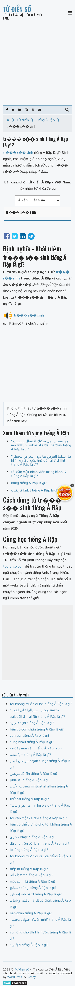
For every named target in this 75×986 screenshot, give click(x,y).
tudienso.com (13, 567)
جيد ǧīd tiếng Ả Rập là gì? (29, 945)
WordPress (14, 977)
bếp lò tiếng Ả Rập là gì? (29, 869)
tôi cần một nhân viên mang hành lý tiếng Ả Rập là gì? (38, 474)
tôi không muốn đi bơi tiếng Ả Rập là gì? (41, 704)
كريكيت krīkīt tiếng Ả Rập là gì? (35, 491)
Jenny (32, 977)
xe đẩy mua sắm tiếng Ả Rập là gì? (36, 748)
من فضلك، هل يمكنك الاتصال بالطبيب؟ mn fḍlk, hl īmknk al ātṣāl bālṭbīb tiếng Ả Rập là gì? (41, 445)
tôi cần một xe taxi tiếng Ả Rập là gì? (38, 818)
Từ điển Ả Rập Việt (14, 15)
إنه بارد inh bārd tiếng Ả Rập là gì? (36, 894)
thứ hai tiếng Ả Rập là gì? (29, 799)
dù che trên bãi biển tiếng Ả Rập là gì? (39, 844)
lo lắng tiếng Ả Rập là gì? (29, 850)
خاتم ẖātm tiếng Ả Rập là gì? (31, 875)
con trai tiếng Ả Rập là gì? (29, 736)
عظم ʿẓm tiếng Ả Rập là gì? (30, 755)
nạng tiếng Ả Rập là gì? (29, 483)
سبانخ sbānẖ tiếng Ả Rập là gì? (33, 888)
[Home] (8, 120)
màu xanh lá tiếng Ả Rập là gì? (33, 882)
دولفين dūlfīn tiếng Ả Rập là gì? (34, 774)
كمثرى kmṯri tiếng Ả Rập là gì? (33, 837)
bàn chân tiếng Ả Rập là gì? (31, 913)
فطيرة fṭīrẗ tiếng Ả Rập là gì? (32, 723)
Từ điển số (17, 9)
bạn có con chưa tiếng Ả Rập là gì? (37, 730)
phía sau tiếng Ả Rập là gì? (30, 780)
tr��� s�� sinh (29, 316)
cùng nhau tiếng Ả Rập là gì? (32, 742)
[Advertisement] (37, 62)
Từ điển (23, 120)
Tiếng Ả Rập (45, 120)
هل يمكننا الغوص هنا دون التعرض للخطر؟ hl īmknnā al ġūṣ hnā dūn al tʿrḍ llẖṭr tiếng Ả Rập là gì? (41, 461)
